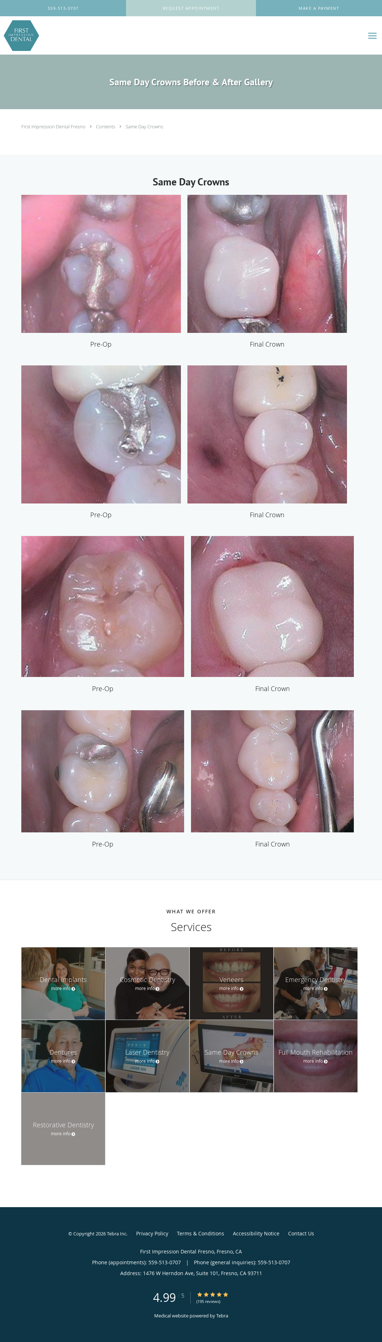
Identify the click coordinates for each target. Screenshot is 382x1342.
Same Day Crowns (144, 126)
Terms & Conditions (200, 1233)
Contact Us (301, 1233)
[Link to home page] (19, 36)
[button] (191, 8)
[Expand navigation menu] (372, 35)
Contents (106, 126)
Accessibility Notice (256, 1233)
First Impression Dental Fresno (54, 126)
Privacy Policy (152, 1233)
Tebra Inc (116, 1233)
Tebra (222, 1315)
